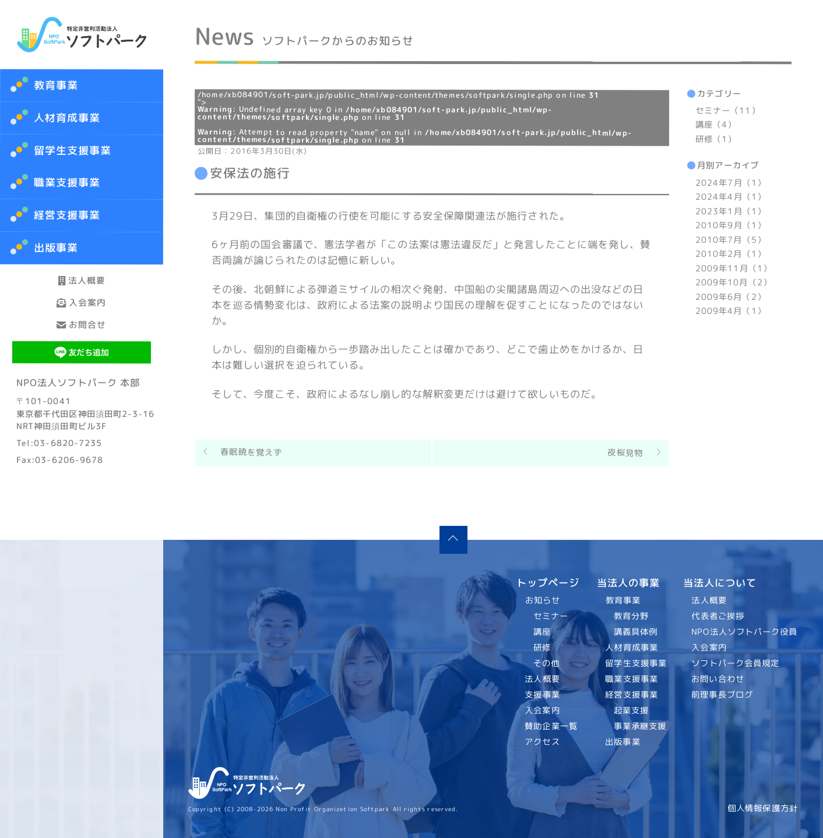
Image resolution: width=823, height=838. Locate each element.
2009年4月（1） (730, 311)
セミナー (550, 616)
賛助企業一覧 (551, 726)
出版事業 (622, 742)
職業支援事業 (631, 679)
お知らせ (542, 600)
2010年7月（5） (730, 240)
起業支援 (630, 710)
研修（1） (715, 139)
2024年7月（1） (730, 183)
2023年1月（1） (730, 211)
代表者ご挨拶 (718, 616)
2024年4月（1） (730, 197)
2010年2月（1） (730, 254)
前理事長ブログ (723, 695)
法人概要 (82, 289)
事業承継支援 (639, 726)
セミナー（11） (727, 110)
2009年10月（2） (733, 282)
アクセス (542, 742)
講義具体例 (635, 632)
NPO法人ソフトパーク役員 (745, 632)
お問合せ (81, 371)
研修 (542, 647)
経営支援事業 (631, 695)
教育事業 (56, 85)
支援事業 (542, 695)
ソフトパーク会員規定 (736, 663)
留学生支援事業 (636, 663)
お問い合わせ (718, 679)
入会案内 (81, 330)
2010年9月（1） (730, 225)
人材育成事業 (67, 118)
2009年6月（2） (730, 297)
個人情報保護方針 (762, 808)
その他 (546, 663)
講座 (542, 632)
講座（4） (715, 125)
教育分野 (630, 616)
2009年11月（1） (733, 268)
